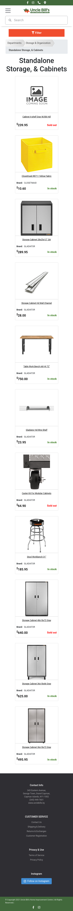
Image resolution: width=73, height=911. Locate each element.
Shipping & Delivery (36, 827)
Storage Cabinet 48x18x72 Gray (36, 620)
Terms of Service (36, 855)
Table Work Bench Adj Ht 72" (36, 366)
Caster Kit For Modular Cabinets (36, 493)
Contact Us (36, 822)
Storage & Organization (38, 43)
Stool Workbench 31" (36, 557)
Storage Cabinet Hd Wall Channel (36, 303)
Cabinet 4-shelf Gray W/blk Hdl (36, 117)
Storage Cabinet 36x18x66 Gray (36, 684)
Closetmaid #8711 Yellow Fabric (37, 176)
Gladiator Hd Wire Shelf (36, 430)
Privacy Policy (36, 860)
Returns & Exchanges (36, 831)
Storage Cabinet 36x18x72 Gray (36, 747)
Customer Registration (36, 836)
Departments (14, 43)
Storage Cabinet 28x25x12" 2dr (36, 239)
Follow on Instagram (36, 881)
